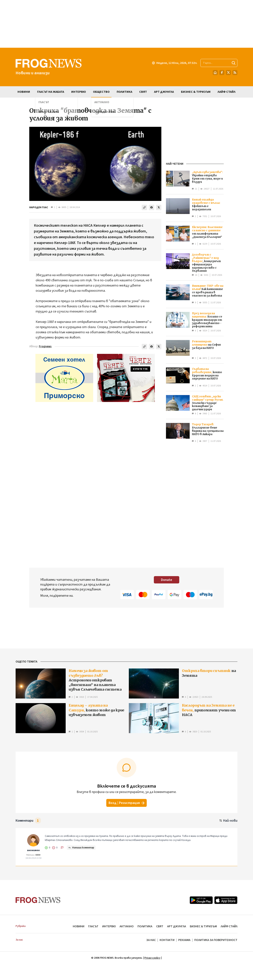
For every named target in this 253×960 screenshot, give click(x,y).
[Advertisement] (126, 24)
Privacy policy (152, 958)
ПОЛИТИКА (144, 926)
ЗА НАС (151, 940)
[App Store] (225, 900)
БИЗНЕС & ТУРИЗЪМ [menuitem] (195, 92)
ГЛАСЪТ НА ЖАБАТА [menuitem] (50, 92)
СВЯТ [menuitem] (143, 92)
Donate (166, 579)
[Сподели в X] (158, 207)
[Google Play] (201, 900)
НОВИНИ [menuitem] (24, 92)
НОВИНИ (78, 926)
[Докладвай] (62, 847)
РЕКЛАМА (184, 940)
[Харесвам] (47, 847)
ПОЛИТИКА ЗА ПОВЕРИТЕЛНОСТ (215, 940)
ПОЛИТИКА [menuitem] (124, 92)
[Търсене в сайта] (218, 63)
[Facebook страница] (221, 72)
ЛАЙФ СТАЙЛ (229, 926)
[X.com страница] (228, 72)
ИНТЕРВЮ (109, 926)
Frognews (45, 346)
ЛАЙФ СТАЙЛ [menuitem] (226, 92)
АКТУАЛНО (127, 926)
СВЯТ (159, 926)
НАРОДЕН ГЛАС (38, 207)
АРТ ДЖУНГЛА (176, 926)
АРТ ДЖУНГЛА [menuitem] (164, 92)
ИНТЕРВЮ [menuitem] (78, 92)
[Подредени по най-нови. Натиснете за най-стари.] (228, 820)
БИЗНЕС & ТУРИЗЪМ (203, 926)
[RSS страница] (234, 72)
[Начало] (215, 72)
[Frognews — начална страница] (49, 67)
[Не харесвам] (55, 847)
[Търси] (233, 63)
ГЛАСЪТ (93, 926)
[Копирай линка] (144, 207)
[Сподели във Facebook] (151, 207)
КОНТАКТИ (167, 940)
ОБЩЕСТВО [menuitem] (101, 92)
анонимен (33, 850)
